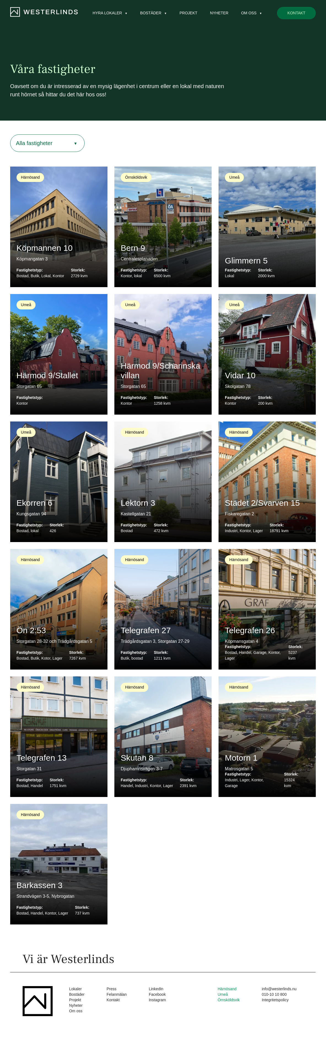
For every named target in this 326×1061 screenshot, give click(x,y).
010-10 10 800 (274, 994)
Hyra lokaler (107, 13)
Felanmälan (117, 994)
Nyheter (219, 13)
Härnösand (227, 989)
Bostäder (150, 13)
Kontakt (296, 13)
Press (112, 989)
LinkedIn (156, 989)
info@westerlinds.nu (279, 989)
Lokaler (75, 989)
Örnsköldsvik (229, 1000)
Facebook (157, 994)
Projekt (188, 13)
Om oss (249, 13)
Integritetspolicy (275, 1000)
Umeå (223, 994)
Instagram (157, 1000)
